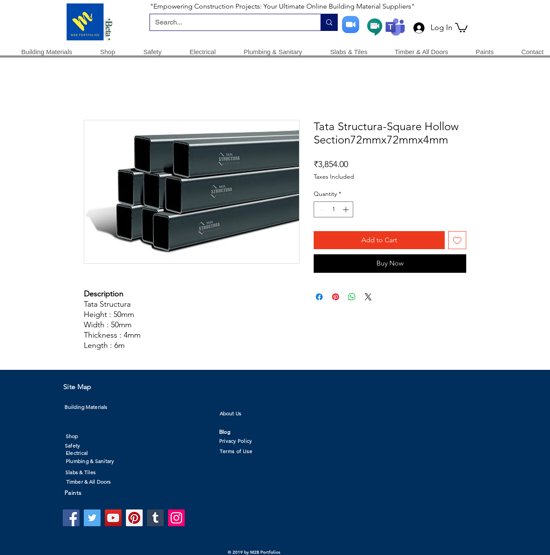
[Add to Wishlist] (457, 240)
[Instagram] (176, 517)
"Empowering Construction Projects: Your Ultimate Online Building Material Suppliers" (282, 6)
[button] (461, 27)
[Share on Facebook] (319, 297)
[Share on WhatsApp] (352, 297)
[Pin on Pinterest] (335, 297)
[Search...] (228, 22)
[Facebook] (71, 517)
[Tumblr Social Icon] (155, 517)
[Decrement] (320, 209)
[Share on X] (368, 297)
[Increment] (346, 209)
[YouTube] (113, 517)
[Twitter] (92, 517)
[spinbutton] (333, 209)
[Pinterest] (134, 517)
